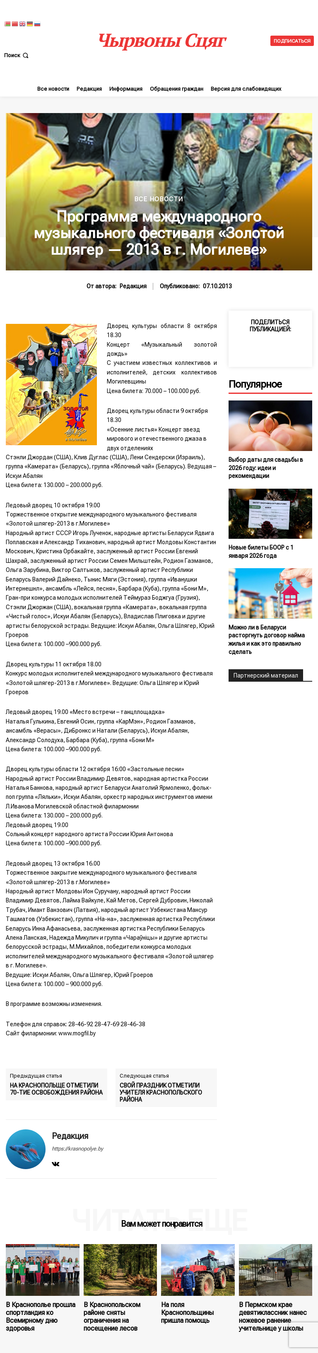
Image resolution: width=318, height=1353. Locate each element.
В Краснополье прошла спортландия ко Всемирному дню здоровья (42, 1310)
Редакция (133, 286)
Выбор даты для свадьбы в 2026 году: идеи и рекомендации (266, 467)
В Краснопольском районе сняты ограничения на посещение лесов (118, 1310)
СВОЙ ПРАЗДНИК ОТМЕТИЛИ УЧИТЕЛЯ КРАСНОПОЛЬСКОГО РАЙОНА (161, 1092)
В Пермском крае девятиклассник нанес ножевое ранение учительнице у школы (268, 1313)
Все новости (158, 199)
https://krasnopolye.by (77, 1149)
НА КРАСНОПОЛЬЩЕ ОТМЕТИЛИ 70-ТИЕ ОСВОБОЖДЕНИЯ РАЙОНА (56, 1089)
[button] (17, 55)
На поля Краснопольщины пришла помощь (195, 1307)
